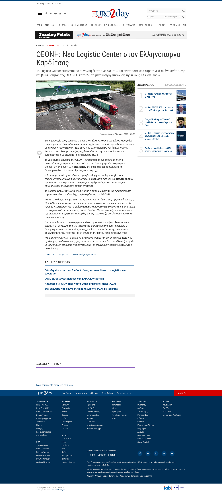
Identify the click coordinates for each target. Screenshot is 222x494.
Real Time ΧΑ (42, 405)
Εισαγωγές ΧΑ (93, 415)
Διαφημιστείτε (124, 393)
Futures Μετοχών (43, 459)
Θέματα (141, 422)
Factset (112, 455)
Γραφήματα (116, 412)
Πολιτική (65, 425)
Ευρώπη (65, 445)
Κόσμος (65, 415)
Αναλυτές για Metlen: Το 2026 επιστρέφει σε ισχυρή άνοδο (158, 149)
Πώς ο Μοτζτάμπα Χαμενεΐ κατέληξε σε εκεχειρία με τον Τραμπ (158, 122)
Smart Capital (143, 442)
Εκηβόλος (167, 408)
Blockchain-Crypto (94, 428)
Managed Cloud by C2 (58, 490)
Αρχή (180, 393)
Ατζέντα (141, 432)
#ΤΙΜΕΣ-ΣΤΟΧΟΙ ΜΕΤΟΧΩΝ (73, 24)
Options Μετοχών (43, 462)
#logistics (63, 254)
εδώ (162, 35)
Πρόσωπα (91, 405)
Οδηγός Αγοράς (93, 412)
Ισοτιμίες (65, 459)
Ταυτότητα (66, 393)
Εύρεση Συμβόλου (43, 418)
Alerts (114, 408)
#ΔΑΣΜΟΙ (174, 24)
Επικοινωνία (81, 393)
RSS (114, 418)
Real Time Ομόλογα (44, 412)
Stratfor (101, 455)
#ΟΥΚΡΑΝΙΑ (129, 24)
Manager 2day (143, 415)
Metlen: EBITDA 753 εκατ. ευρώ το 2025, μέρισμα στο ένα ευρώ (159, 109)
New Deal (167, 412)
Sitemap (94, 393)
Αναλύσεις (91, 422)
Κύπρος (65, 428)
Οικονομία (66, 408)
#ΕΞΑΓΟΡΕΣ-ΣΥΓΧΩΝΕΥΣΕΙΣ (105, 24)
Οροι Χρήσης (107, 393)
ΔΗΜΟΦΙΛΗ (146, 84)
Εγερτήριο (142, 428)
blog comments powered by (54, 385)
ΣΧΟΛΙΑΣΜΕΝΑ (175, 84)
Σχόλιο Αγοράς (42, 415)
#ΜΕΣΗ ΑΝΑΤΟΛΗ (46, 24)
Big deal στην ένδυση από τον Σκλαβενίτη (158, 95)
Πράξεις (39, 428)
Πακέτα (39, 425)
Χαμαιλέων (167, 405)
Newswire (66, 405)
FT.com (91, 455)
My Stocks (116, 405)
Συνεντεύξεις (143, 412)
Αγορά (64, 412)
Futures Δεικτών (43, 452)
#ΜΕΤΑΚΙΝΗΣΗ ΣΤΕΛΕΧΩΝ (152, 24)
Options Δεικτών (43, 455)
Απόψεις (141, 408)
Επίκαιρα (65, 418)
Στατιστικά (40, 422)
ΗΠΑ (64, 442)
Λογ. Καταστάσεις (119, 415)
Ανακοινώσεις (42, 435)
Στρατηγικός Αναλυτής (172, 415)
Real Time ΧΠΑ (42, 408)
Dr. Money (142, 405)
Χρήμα (64, 452)
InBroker (106, 465)
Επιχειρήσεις (67, 422)
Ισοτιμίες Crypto (68, 462)
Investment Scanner (95, 425)
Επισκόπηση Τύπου (146, 425)
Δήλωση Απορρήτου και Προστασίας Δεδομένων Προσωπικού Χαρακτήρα (119, 476)
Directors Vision (144, 435)
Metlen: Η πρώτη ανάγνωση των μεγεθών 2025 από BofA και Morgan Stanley (159, 136)
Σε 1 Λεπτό (66, 439)
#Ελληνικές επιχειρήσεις (84, 254)
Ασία (64, 449)
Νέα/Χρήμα (91, 408)
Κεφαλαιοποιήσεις (43, 432)
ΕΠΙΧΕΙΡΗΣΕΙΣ (53, 45)
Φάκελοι (141, 418)
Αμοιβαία (90, 418)
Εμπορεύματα (67, 455)
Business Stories (144, 439)
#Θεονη (50, 254)
